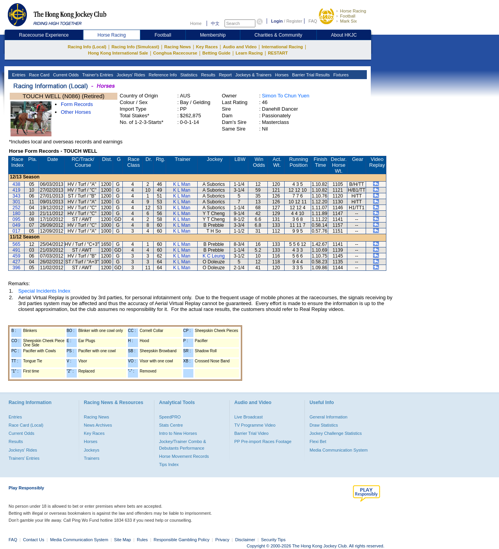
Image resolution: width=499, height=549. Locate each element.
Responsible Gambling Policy (181, 539)
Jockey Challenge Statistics (336, 433)
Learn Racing (249, 53)
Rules (143, 539)
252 (16, 207)
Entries (18, 74)
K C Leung (214, 256)
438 (16, 184)
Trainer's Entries (97, 74)
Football (347, 16)
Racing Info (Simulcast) (135, 46)
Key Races (207, 46)
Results (208, 74)
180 (16, 213)
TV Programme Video (255, 425)
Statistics (188, 74)
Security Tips (273, 539)
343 (16, 196)
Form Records (77, 104)
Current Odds (65, 74)
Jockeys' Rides (130, 74)
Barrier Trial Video (251, 433)
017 (16, 231)
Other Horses (76, 112)
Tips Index (169, 464)
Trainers (91, 458)
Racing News (177, 46)
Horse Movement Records (184, 456)
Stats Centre (171, 425)
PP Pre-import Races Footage (263, 441)
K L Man (181, 184)
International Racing (282, 46)
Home (196, 23)
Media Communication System (339, 450)
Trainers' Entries (24, 458)
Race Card (39, 74)
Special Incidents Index (44, 291)
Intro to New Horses (178, 433)
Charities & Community (279, 35)
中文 (215, 23)
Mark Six (348, 21)
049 (16, 225)
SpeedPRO (170, 417)
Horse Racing (353, 11)
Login (277, 21)
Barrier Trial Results (310, 74)
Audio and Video (240, 46)
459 (16, 256)
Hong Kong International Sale (118, 53)
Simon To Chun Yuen (286, 96)
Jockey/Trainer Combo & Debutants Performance (182, 444)
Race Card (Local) (26, 425)
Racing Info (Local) (87, 46)
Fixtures (340, 74)
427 (16, 262)
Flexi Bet (318, 441)
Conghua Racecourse (175, 53)
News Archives (98, 425)
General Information (328, 417)
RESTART (278, 53)
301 (16, 202)
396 (16, 267)
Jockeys (91, 450)
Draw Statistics (324, 425)
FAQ (312, 21)
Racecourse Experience (44, 35)
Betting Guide (216, 53)
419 (16, 190)
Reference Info (162, 74)
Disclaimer (245, 539)
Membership (213, 35)
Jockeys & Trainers (252, 74)
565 (16, 244)
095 (16, 219)
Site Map (122, 539)
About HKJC (344, 35)
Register (294, 21)
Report (225, 74)
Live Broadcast (248, 417)
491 (16, 250)
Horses (281, 74)
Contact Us (33, 539)
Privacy (222, 539)
